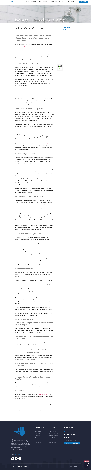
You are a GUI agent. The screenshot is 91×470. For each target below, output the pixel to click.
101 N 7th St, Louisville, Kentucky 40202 (20, 452)
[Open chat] (86, 465)
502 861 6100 (66, 29)
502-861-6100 (18, 454)
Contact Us (71, 2)
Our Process (53, 2)
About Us (61, 2)
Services (33, 2)
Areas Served (43, 2)
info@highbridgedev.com (70, 440)
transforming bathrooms (43, 394)
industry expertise (23, 46)
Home (27, 2)
